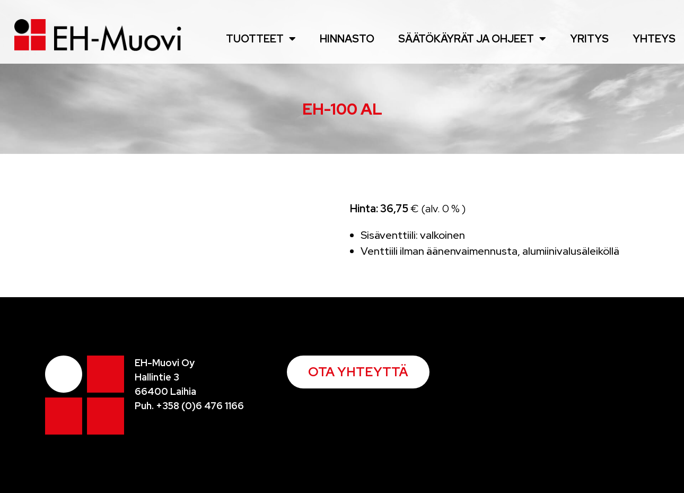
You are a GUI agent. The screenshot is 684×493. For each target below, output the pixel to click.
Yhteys (654, 39)
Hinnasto (347, 39)
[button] (358, 372)
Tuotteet (261, 38)
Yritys (589, 39)
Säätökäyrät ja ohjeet (472, 38)
